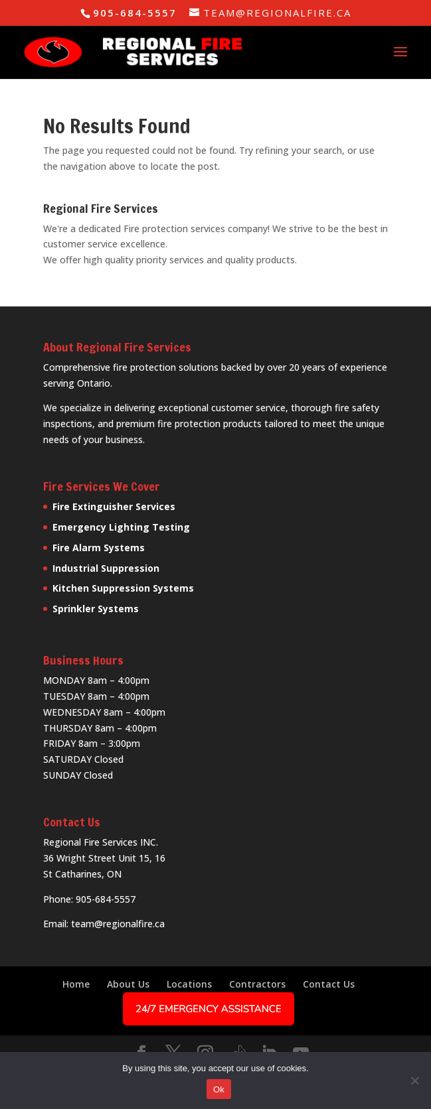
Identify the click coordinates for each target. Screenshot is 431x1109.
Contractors (257, 984)
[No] (414, 1080)
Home (76, 984)
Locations (189, 984)
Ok (218, 1089)
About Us (128, 984)
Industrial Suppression (105, 568)
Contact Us (329, 984)
